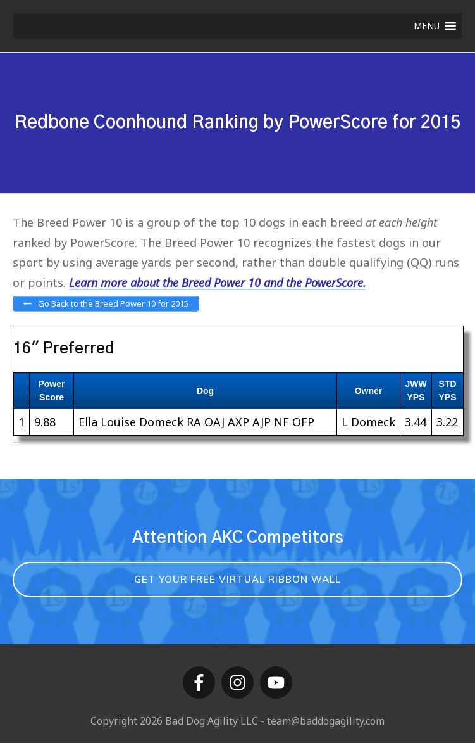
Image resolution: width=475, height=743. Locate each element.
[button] (427, 26)
